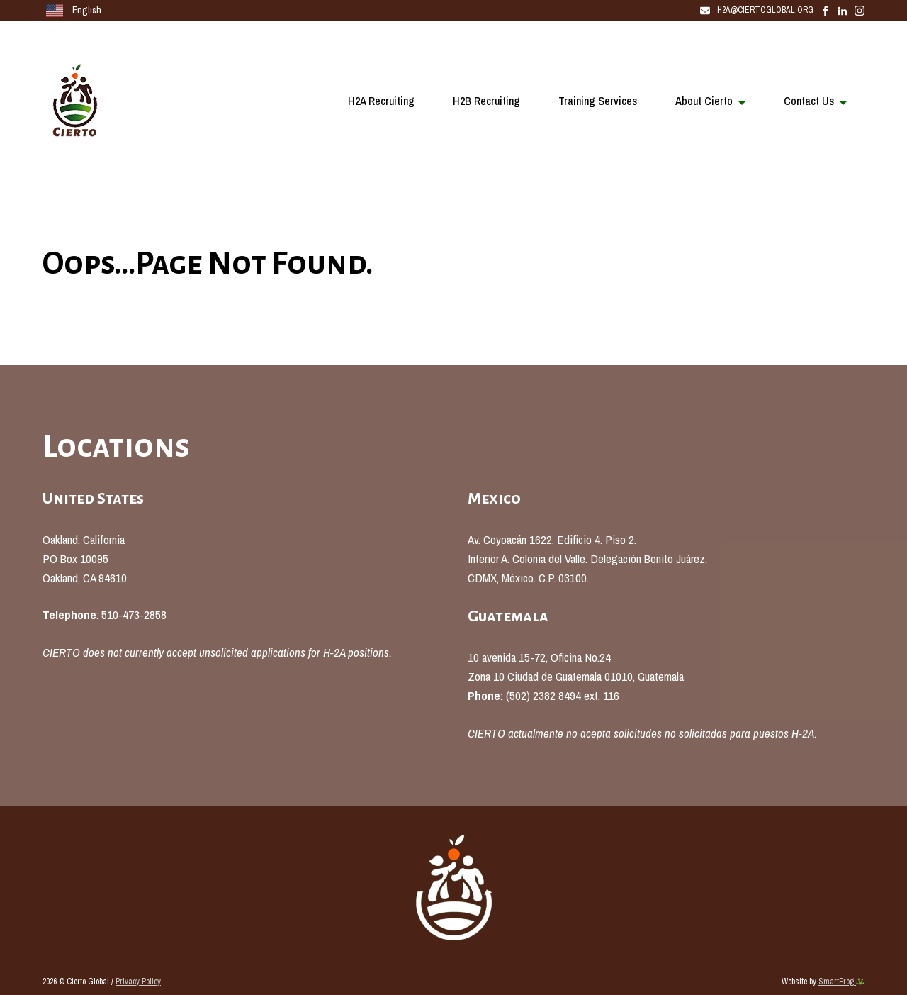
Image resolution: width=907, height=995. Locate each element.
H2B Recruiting (486, 101)
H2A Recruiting (381, 101)
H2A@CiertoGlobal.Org (756, 10)
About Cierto (704, 101)
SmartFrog (841, 981)
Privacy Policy (138, 981)
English (73, 10)
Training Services (597, 101)
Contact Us (809, 101)
